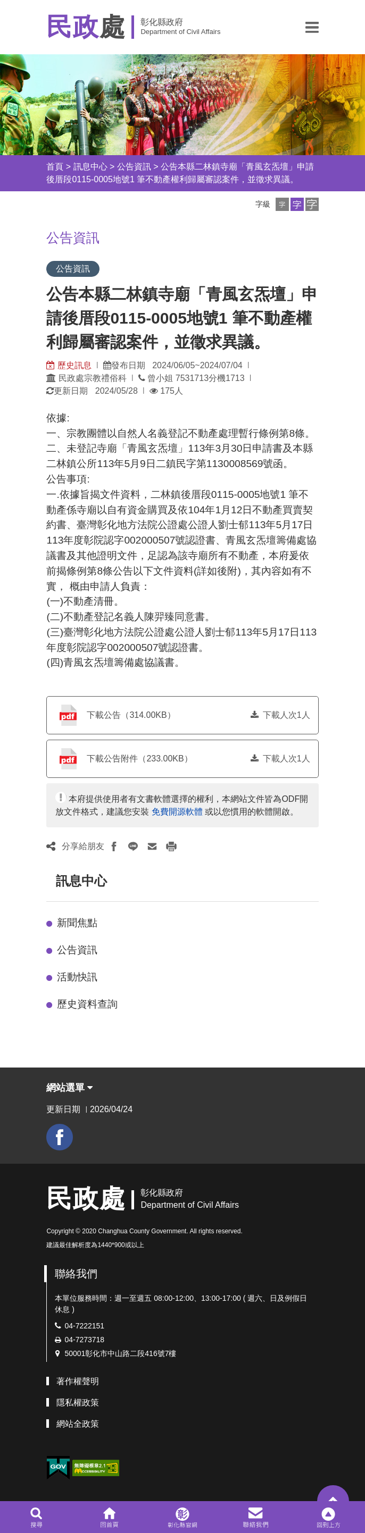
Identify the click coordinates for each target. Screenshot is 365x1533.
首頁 (54, 166)
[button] (312, 27)
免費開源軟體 (177, 811)
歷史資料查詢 (87, 1004)
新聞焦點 (77, 922)
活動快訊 (77, 977)
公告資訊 (134, 166)
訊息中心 (90, 166)
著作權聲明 (77, 1381)
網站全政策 (77, 1423)
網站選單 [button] (69, 1087)
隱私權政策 (77, 1402)
